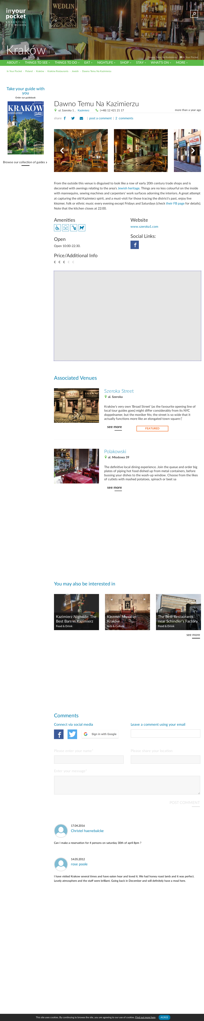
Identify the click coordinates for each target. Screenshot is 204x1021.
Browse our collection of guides (24, 162)
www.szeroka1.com (144, 226)
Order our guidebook (25, 98)
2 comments (124, 118)
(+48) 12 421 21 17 (112, 110)
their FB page (175, 203)
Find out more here (145, 1017)
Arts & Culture (115, 626)
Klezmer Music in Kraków (121, 619)
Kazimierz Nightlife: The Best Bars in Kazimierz (76, 619)
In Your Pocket (190, 57)
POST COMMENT (185, 806)
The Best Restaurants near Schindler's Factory (178, 619)
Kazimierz (83, 110)
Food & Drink (64, 626)
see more (114, 427)
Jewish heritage (128, 188)
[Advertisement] (101, 83)
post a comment (100, 118)
